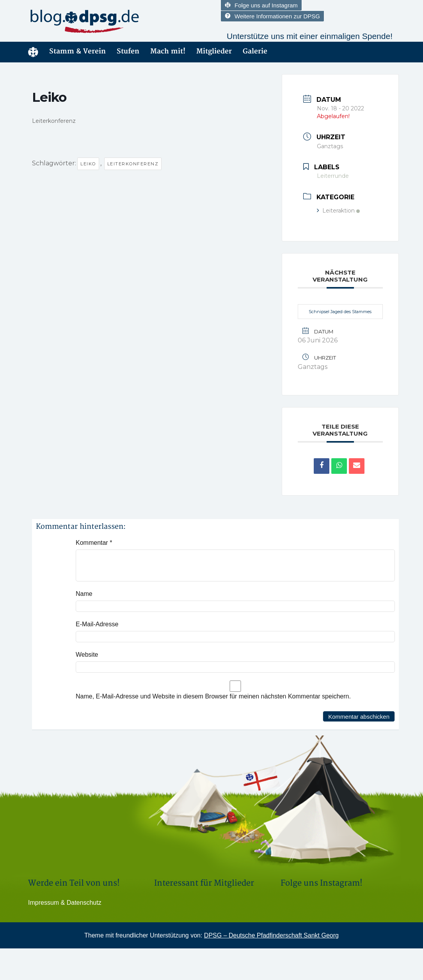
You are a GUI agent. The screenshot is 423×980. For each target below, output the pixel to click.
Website (87, 654)
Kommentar (94, 542)
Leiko (88, 164)
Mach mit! (167, 51)
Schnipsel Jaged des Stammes (340, 311)
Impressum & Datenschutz (64, 902)
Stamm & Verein (77, 51)
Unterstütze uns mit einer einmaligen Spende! (310, 36)
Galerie (255, 51)
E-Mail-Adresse (97, 624)
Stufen (128, 51)
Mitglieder (214, 51)
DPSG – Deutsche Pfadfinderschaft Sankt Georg (271, 935)
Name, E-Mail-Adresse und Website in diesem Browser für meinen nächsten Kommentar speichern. (213, 696)
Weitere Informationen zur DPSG (272, 16)
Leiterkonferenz (133, 164)
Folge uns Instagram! (322, 883)
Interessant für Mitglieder (204, 883)
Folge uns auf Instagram (261, 5)
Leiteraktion (338, 210)
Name (84, 593)
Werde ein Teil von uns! (74, 883)
